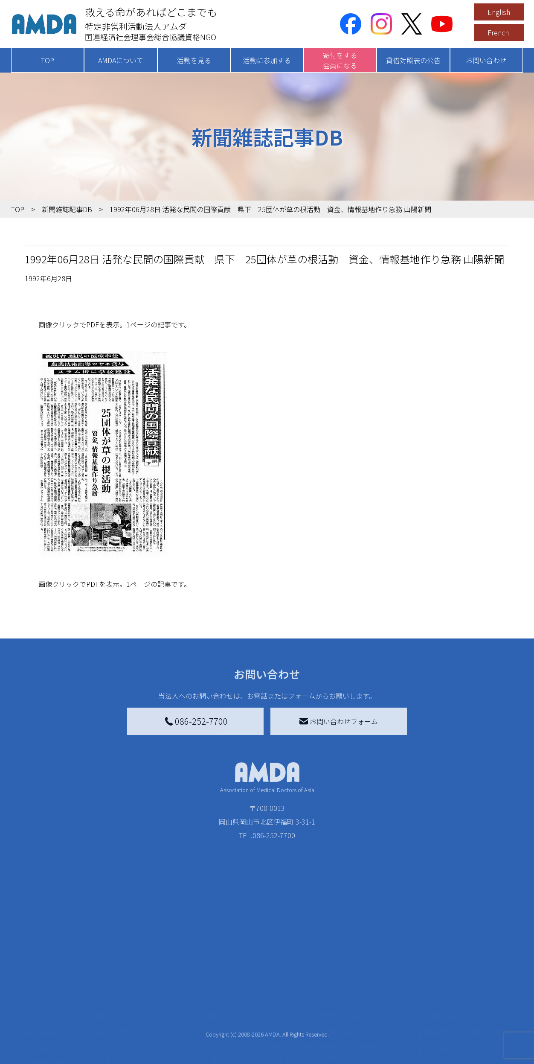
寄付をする (222, 948)
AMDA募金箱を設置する (246, 1016)
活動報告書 (47, 996)
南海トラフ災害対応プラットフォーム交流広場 (370, 984)
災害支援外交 (342, 965)
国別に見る (115, 979)
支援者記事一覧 (234, 1054)
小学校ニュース (53, 1009)
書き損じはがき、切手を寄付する (257, 997)
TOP (47, 60)
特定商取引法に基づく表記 (467, 965)
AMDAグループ (52, 982)
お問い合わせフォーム (338, 721)
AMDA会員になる (236, 965)
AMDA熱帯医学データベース (56, 1042)
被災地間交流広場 (344, 948)
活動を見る (194, 60)
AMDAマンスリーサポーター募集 (260, 979)
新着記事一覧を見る (129, 965)
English (499, 12)
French (498, 32)
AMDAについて (120, 60)
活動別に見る (118, 992)
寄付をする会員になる (340, 60)
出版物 (40, 1023)
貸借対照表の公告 (413, 60)
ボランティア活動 (125, 1026)
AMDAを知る (44, 965)
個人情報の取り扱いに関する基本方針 (467, 1004)
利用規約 (440, 982)
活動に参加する (267, 60)
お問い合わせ (486, 60)
